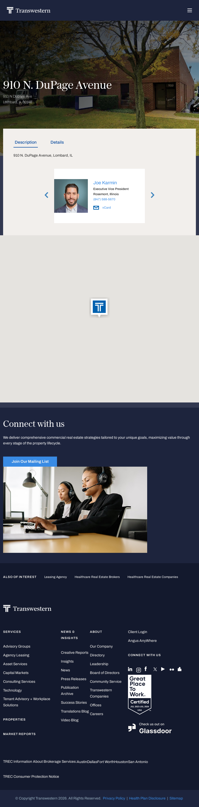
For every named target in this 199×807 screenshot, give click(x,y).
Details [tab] (57, 142)
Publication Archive (70, 691)
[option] (99, 197)
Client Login (137, 632)
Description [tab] (26, 142)
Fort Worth (105, 762)
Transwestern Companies (101, 693)
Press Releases (73, 679)
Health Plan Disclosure (147, 798)
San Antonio (138, 762)
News (65, 670)
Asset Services (15, 664)
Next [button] (152, 195)
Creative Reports (74, 653)
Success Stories (74, 703)
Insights (67, 661)
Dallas (92, 762)
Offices (95, 705)
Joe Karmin (105, 182)
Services (12, 632)
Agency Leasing (16, 655)
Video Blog (70, 720)
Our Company (101, 646)
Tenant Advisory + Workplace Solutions (26, 702)
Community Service (106, 682)
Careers (96, 714)
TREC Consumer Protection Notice (31, 777)
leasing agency (55, 577)
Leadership (99, 664)
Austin (82, 762)
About (96, 632)
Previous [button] (46, 195)
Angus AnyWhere (142, 641)
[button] (99, 308)
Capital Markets (16, 673)
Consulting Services (19, 682)
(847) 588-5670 (104, 199)
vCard (102, 207)
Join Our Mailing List (30, 461)
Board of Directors (104, 673)
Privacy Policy (114, 798)
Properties (14, 719)
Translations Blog (75, 711)
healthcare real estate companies (152, 577)
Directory (97, 655)
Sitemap (176, 798)
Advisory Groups (16, 646)
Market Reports (19, 734)
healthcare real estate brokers (97, 577)
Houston (121, 762)
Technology (12, 690)
